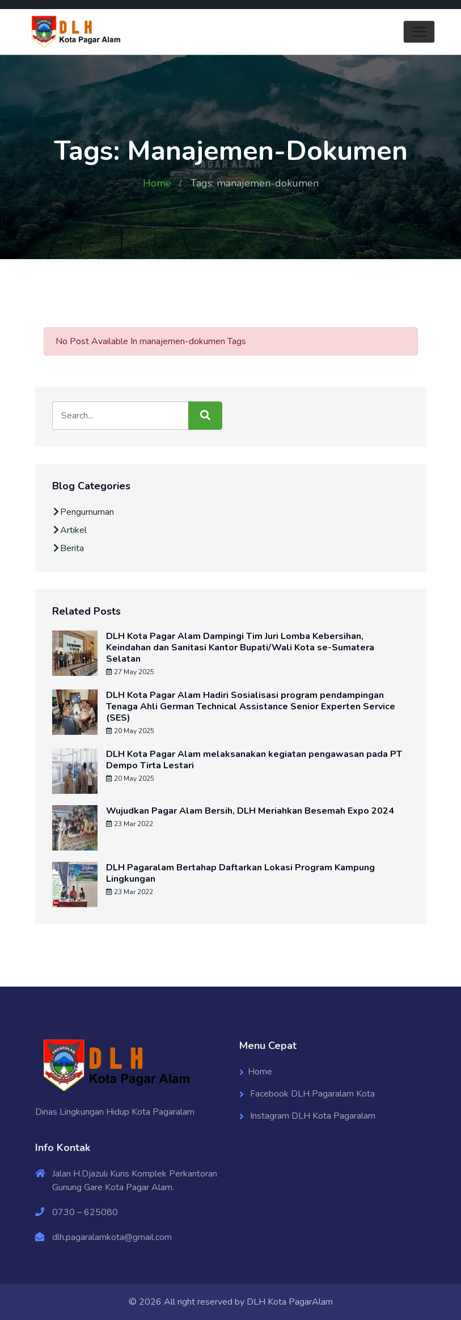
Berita (68, 548)
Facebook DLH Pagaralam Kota (311, 1094)
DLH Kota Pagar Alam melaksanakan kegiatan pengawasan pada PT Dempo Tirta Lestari (254, 760)
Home (157, 183)
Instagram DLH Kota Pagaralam (311, 1116)
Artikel (69, 530)
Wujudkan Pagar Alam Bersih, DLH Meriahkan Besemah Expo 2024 (250, 811)
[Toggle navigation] (419, 31)
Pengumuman (83, 512)
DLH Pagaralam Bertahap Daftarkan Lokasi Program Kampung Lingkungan (240, 873)
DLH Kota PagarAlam (290, 1302)
